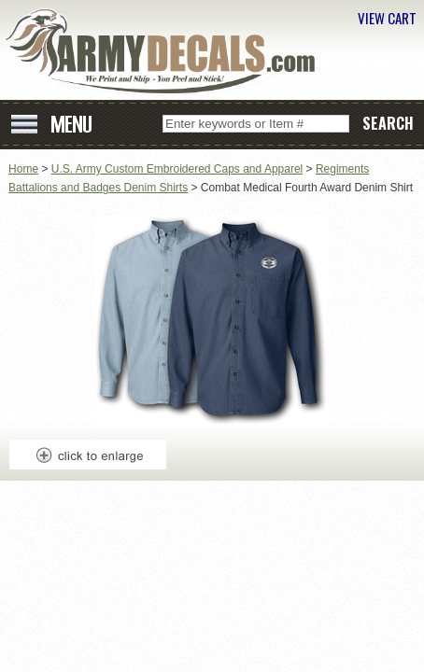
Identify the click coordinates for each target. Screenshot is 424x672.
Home (23, 168)
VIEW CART (387, 17)
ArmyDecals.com (167, 51)
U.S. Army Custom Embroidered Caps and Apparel (177, 168)
